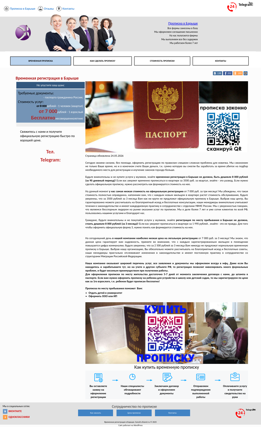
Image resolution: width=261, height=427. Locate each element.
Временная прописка (40, 60)
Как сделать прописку (102, 60)
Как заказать (95, 413)
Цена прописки (134, 413)
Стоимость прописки (162, 60)
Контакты (220, 60)
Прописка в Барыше (183, 23)
